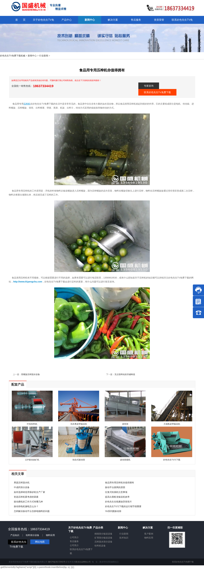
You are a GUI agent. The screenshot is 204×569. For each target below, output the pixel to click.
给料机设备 (100, 545)
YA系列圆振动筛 (113, 511)
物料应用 (50, 535)
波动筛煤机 (125, 460)
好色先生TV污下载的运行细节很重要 (123, 506)
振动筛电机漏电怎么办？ (26, 506)
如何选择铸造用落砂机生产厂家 (29, 492)
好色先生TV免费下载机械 (12, 55)
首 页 (20, 19)
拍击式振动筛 (79, 460)
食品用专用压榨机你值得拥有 (119, 482)
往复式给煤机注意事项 (116, 492)
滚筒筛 (125, 424)
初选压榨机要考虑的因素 (26, 497)
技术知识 (123, 537)
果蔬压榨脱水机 (21, 482)
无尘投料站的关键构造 (124, 374)
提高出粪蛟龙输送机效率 (117, 497)
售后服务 (74, 541)
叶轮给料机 (32, 424)
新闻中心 (32, 55)
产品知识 (14, 535)
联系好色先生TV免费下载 (157, 92)
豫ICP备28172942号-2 (57, 562)
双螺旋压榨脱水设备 (30, 374)
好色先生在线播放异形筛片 (118, 501)
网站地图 (40, 541)
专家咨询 (148, 85)
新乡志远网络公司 (83, 562)
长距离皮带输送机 (78, 424)
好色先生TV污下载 (171, 460)
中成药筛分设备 (21, 487)
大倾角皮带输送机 (172, 424)
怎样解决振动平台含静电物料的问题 (32, 511)
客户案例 (148, 533)
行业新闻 (43, 55)
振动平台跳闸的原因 (115, 487)
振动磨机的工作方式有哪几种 (28, 501)
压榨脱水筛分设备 (103, 541)
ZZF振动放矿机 (32, 460)
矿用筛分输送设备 (103, 537)
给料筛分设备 (32, 535)
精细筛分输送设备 (103, 533)
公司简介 (74, 537)
